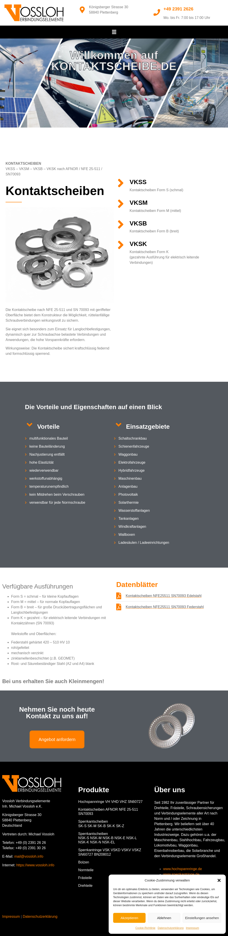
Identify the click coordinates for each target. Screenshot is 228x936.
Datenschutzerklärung (171, 928)
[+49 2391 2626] (156, 12)
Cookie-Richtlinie (145, 928)
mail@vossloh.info (28, 856)
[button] (219, 880)
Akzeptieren (129, 918)
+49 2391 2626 (178, 8)
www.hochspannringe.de (182, 869)
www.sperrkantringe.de (181, 874)
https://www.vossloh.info (35, 865)
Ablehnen (164, 918)
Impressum (192, 928)
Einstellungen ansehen (202, 918)
